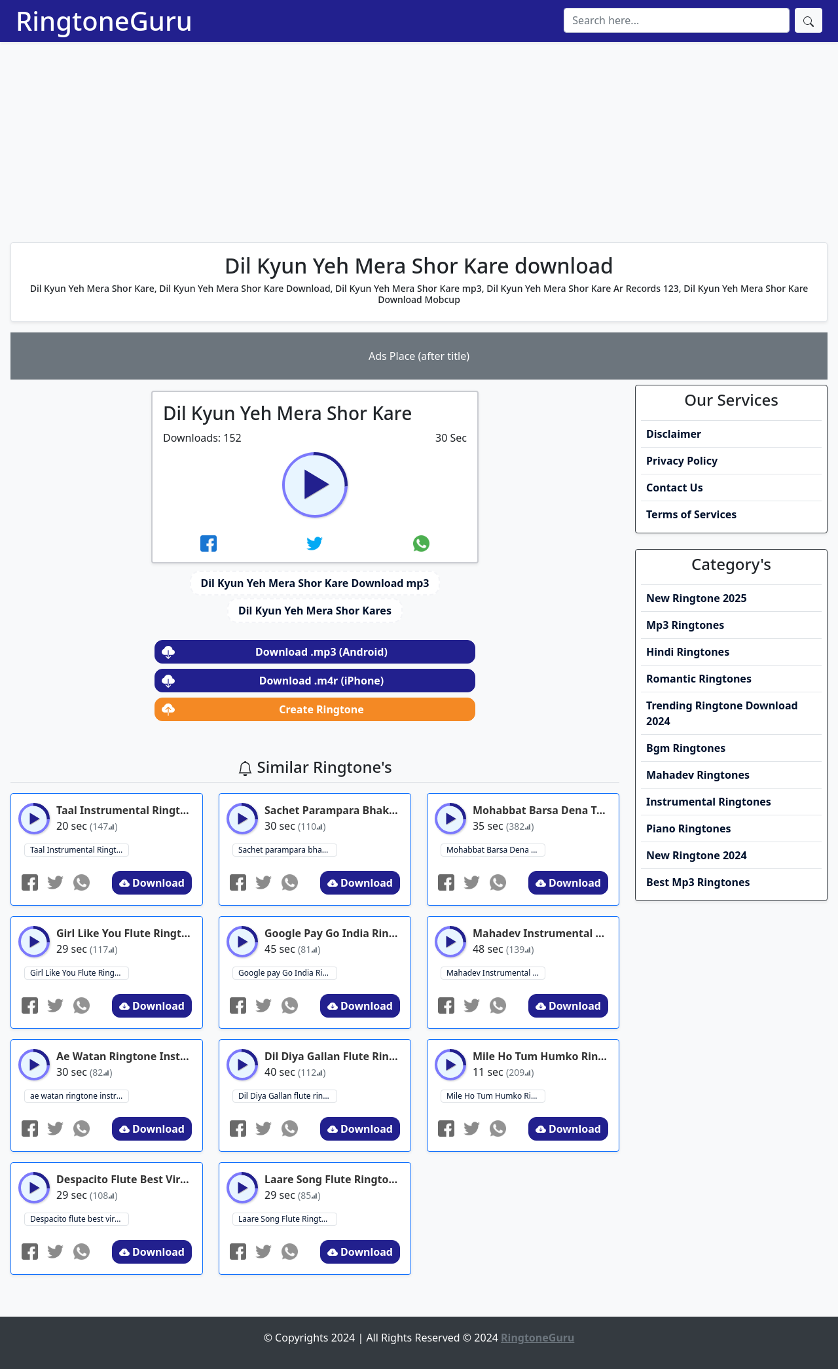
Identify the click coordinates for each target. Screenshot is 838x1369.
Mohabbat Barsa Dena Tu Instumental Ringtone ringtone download (495, 849)
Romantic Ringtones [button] (699, 678)
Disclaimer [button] (673, 434)
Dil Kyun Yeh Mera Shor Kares (315, 610)
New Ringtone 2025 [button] (696, 598)
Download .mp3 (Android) (275, 652)
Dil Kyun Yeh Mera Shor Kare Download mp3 (315, 583)
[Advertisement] (419, 140)
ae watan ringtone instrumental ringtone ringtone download (79, 1095)
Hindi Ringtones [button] (687, 652)
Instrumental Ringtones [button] (708, 801)
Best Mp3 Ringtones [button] (698, 882)
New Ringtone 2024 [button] (696, 855)
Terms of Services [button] (691, 514)
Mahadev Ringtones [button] (698, 775)
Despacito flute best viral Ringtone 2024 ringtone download (79, 1218)
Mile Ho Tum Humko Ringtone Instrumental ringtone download (495, 1095)
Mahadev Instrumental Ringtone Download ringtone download (495, 972)
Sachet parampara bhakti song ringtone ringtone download (287, 849)
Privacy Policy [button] (682, 460)
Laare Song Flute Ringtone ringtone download (287, 1218)
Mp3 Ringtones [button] (685, 625)
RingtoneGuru (104, 21)
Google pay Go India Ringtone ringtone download (287, 972)
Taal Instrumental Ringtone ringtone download (79, 849)
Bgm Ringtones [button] (685, 748)
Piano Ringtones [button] (688, 828)
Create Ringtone (263, 709)
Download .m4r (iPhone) (273, 680)
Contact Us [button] (674, 487)
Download (152, 883)
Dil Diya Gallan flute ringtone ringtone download (287, 1095)
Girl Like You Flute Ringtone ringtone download (79, 972)
